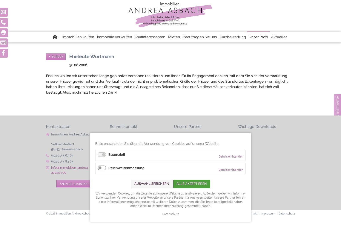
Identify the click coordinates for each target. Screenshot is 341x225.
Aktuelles (279, 37)
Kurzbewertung (233, 37)
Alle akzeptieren (192, 184)
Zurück (57, 56)
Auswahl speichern (151, 184)
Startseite (56, 37)
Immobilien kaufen (78, 37)
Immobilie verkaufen (114, 37)
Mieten (174, 37)
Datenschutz (170, 214)
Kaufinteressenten (150, 37)
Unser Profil (258, 37)
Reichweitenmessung (126, 168)
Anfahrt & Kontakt (74, 183)
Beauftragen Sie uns (200, 37)
